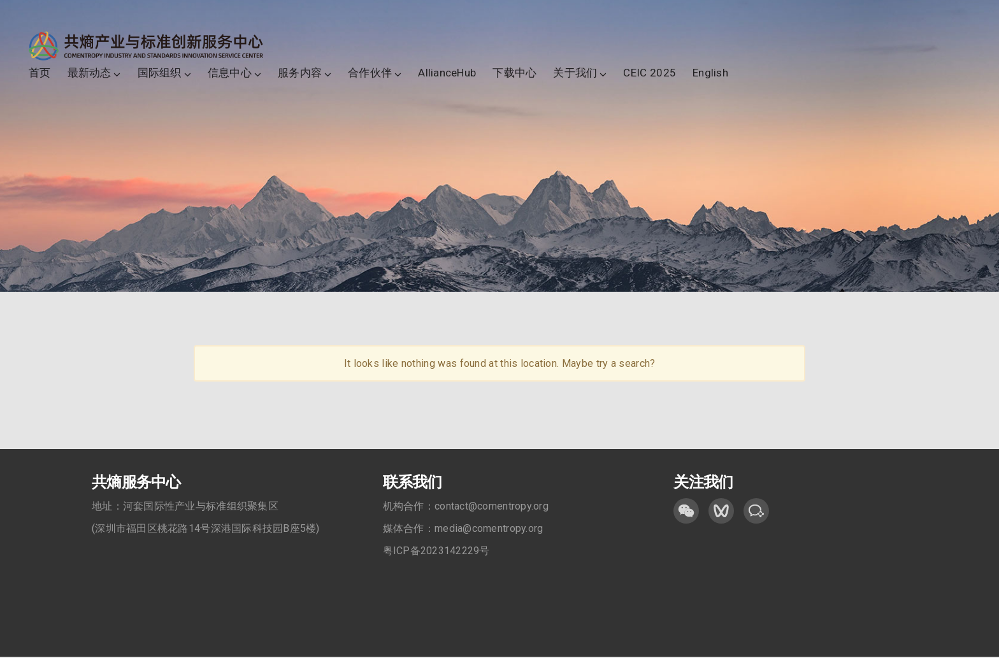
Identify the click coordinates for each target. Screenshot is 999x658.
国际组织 (160, 73)
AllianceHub (447, 73)
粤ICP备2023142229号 (436, 552)
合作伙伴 (370, 73)
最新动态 (89, 73)
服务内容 (300, 73)
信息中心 (230, 73)
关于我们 (575, 73)
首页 (40, 73)
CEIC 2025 (649, 73)
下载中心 (514, 73)
